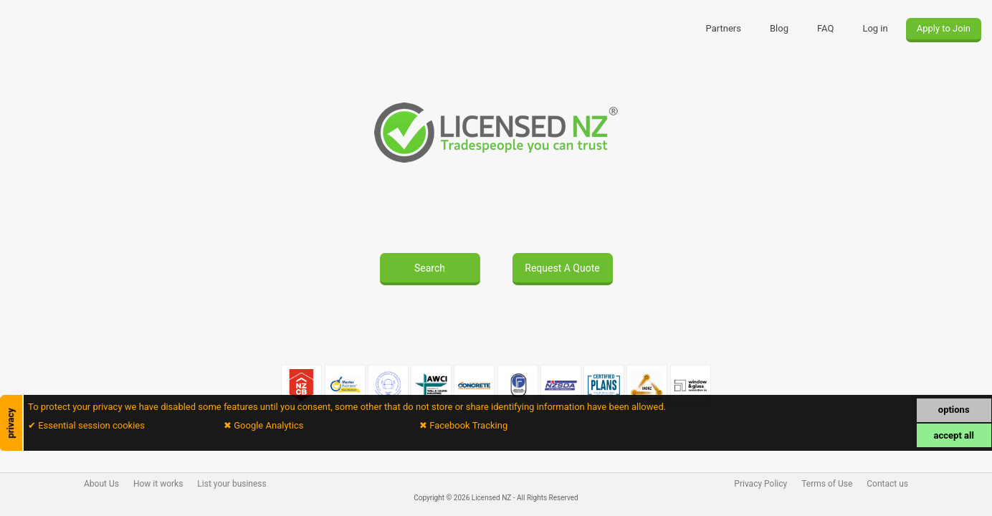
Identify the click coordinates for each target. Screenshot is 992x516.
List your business (231, 484)
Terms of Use (826, 484)
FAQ (825, 28)
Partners (723, 28)
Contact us (887, 484)
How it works (158, 484)
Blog (779, 28)
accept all (954, 435)
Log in (874, 28)
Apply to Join (943, 28)
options (954, 409)
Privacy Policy (760, 484)
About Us (101, 484)
